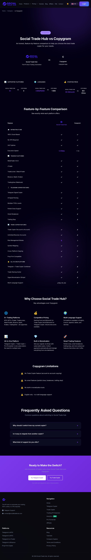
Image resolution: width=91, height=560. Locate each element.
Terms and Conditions (54, 542)
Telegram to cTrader (8, 539)
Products (27, 4)
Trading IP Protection (53, 513)
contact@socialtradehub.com (12, 513)
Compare (10, 11)
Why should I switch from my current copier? (45, 425)
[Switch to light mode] (68, 3)
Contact (61, 4)
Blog (46, 4)
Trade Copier (51, 509)
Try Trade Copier (55, 477)
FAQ (56, 4)
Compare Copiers (52, 539)
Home (20, 4)
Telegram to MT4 (7, 532)
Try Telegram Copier (37, 477)
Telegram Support (8, 510)
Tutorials (41, 4)
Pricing (35, 4)
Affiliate (51, 4)
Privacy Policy (51, 546)
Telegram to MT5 (7, 536)
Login (84, 4)
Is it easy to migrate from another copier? (45, 434)
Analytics (52, 516)
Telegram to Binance (8, 542)
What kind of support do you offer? (45, 442)
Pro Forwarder (51, 519)
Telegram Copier (52, 506)
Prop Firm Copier (7, 546)
